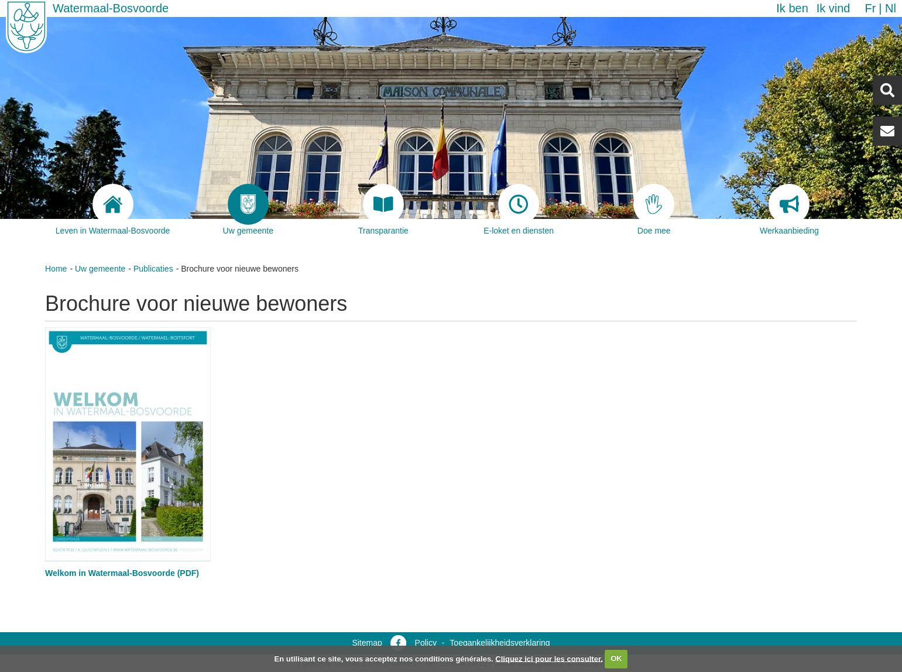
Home (56, 268)
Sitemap (367, 642)
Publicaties (153, 268)
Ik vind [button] (833, 8)
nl (890, 8)
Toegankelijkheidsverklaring (500, 642)
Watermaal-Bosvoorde (111, 8)
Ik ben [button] (792, 8)
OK (616, 658)
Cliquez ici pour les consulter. (549, 658)
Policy (426, 642)
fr (870, 8)
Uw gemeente (100, 268)
